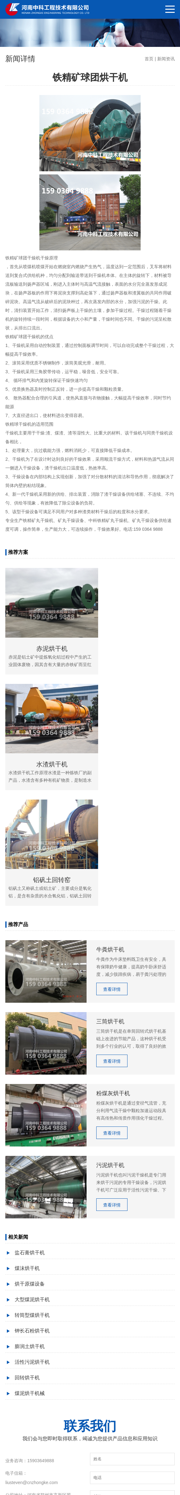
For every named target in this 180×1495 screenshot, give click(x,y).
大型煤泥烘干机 (32, 1166)
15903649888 (40, 1327)
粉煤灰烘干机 (41, 1474)
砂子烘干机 (67, 1474)
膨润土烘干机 (30, 1213)
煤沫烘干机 (27, 1135)
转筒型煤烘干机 (32, 1182)
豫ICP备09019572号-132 (102, 1484)
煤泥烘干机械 (30, 1260)
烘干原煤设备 (30, 1151)
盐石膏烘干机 (30, 1119)
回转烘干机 (27, 1244)
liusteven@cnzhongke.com (31, 1349)
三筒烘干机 (90, 1474)
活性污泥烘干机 (32, 1229)
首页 (149, 58)
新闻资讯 (166, 58)
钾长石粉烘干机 (32, 1198)
